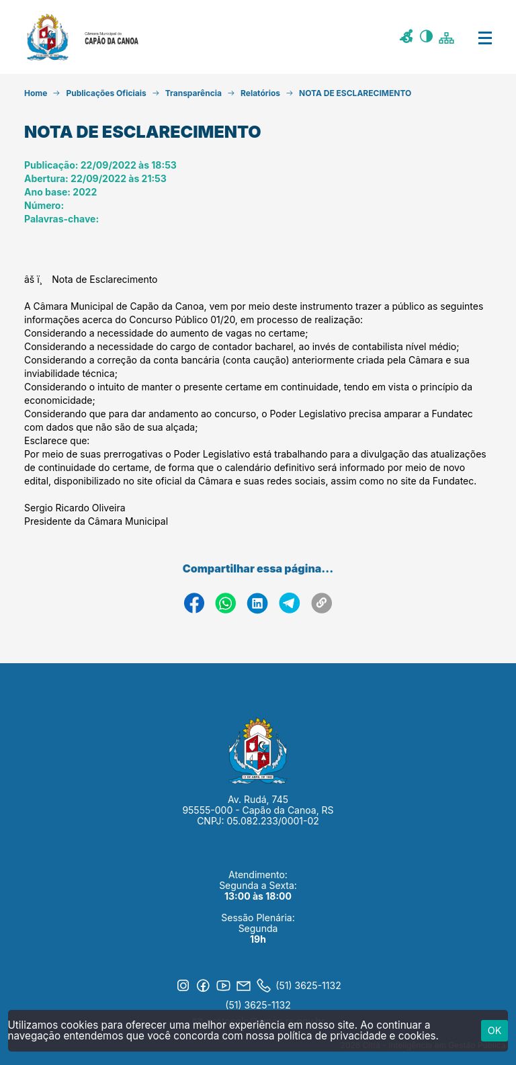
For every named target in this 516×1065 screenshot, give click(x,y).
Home (35, 93)
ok (495, 1030)
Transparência (193, 93)
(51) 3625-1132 (257, 1005)
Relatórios (260, 93)
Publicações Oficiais (106, 93)
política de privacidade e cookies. (358, 1035)
